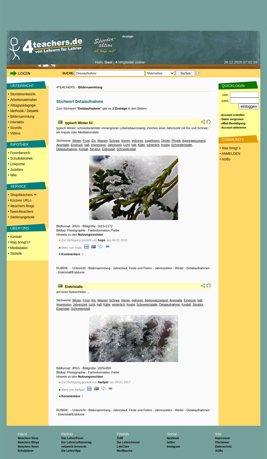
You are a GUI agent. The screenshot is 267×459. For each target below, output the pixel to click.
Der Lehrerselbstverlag (76, 442)
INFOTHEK (19, 144)
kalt (86, 144)
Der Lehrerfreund (128, 442)
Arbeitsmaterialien (23, 100)
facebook (173, 438)
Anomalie (62, 144)
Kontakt (16, 237)
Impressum (222, 438)
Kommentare (70, 254)
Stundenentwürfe (23, 94)
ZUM (120, 438)
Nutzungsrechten (90, 234)
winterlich (153, 144)
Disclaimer (222, 442)
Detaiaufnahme (66, 149)
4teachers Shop (28, 438)
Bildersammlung (22, 117)
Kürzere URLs (20, 200)
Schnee (114, 140)
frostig (165, 144)
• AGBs (224, 159)
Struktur (95, 149)
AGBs (219, 450)
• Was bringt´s (230, 148)
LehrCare (123, 446)
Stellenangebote (22, 217)
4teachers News (28, 446)
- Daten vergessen (232, 119)
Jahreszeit (115, 144)
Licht (126, 144)
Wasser (102, 140)
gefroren (137, 140)
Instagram (173, 446)
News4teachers (21, 212)
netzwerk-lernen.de (74, 446)
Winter (76, 140)
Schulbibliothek (21, 158)
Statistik (16, 253)
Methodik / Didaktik (24, 111)
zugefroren (152, 140)
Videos (15, 133)
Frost (86, 140)
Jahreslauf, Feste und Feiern (132, 268)
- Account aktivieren (233, 127)
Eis (93, 140)
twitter (171, 442)
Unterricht (79, 268)
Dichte (165, 140)
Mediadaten (19, 248)
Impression (98, 144)
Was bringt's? (20, 242)
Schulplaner (25, 450)
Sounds (16, 128)
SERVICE (18, 186)
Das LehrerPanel (72, 438)
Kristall (83, 149)
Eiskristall (108, 149)
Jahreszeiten (163, 268)
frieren (125, 140)
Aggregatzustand (193, 140)
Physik (176, 140)
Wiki (13, 175)
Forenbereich (20, 153)
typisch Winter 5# (79, 123)
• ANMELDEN (229, 154)
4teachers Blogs (22, 206)
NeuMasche (124, 450)
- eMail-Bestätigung (232, 123)
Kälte (141, 144)
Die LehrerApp (71, 450)
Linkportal (17, 164)
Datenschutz (223, 446)
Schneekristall (125, 149)
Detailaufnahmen (198, 268)
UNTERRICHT (22, 86)
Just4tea (16, 170)
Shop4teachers (23, 195)
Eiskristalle (73, 287)
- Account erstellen (232, 115)
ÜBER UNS (19, 228)
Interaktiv (17, 122)
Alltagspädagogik (23, 105)
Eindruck (77, 144)
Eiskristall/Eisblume (71, 272)
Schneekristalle (181, 144)
